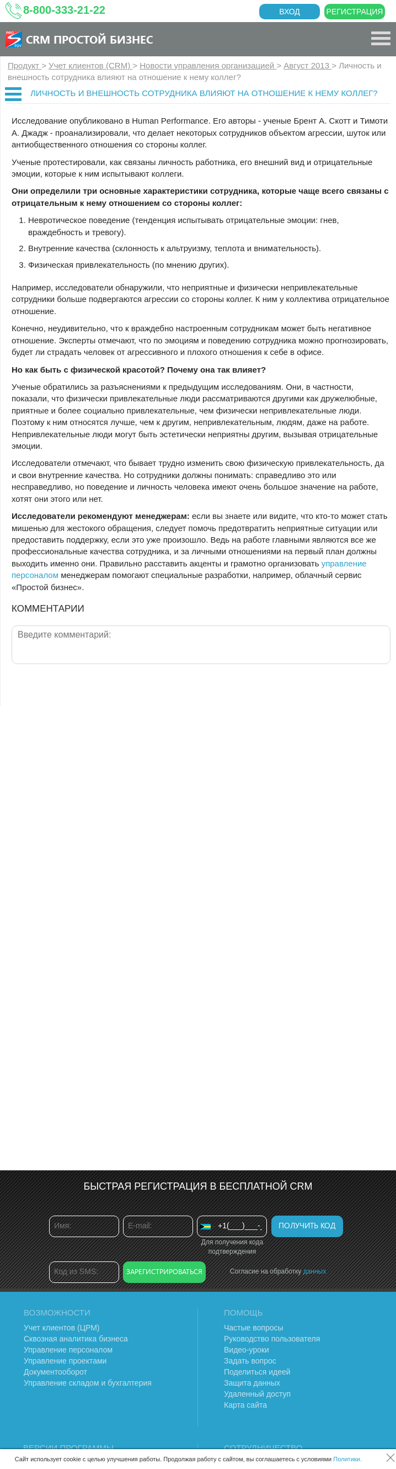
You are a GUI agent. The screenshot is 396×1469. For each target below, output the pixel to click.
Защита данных (252, 1382)
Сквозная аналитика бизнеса (76, 1338)
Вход (289, 11)
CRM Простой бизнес (89, 38)
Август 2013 (307, 65)
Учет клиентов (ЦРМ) (62, 1327)
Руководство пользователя (272, 1338)
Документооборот (55, 1371)
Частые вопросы (253, 1327)
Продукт (24, 65)
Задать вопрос (250, 1360)
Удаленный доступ (257, 1394)
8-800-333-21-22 (64, 10)
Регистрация (355, 11)
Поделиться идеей (257, 1371)
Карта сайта (245, 1405)
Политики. (347, 1459)
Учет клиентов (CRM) (90, 65)
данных (315, 1271)
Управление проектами (65, 1360)
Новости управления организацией (208, 65)
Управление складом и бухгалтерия (88, 1382)
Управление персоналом (68, 1349)
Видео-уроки (246, 1349)
